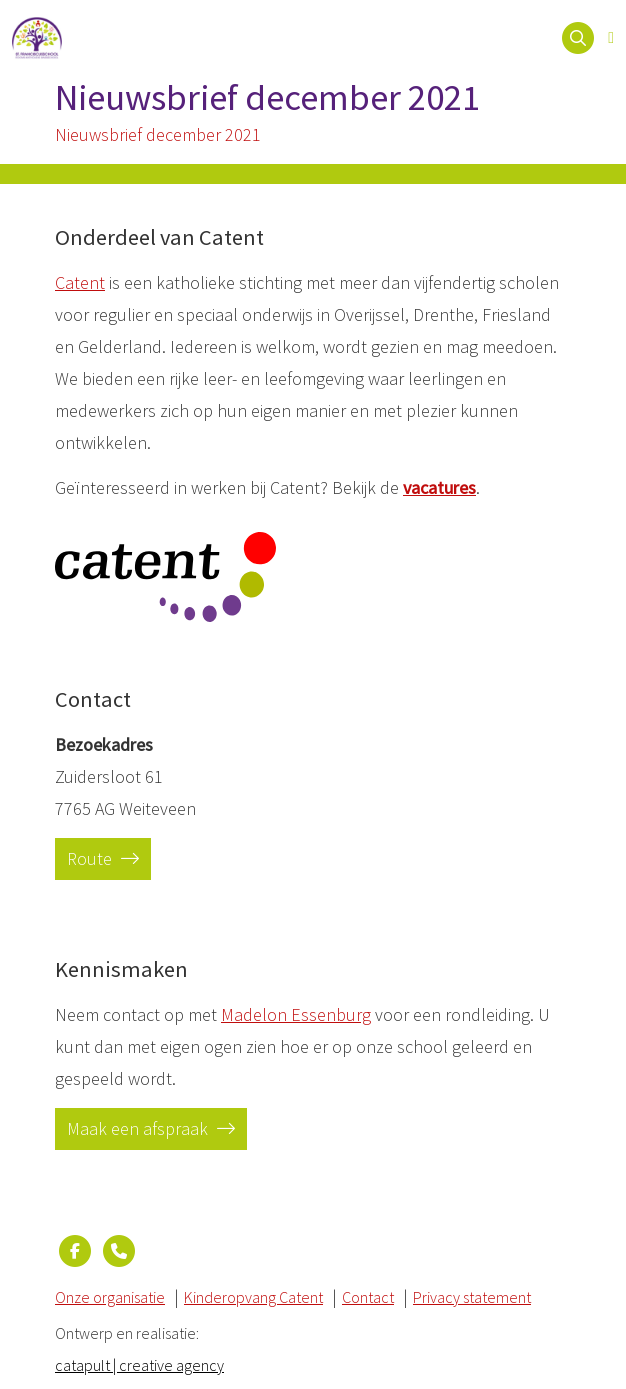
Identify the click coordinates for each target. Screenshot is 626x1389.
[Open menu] (611, 38)
